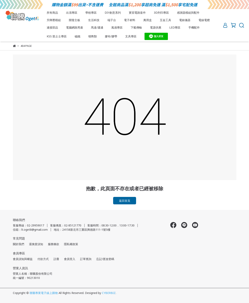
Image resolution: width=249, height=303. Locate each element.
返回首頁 (124, 201)
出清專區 (71, 12)
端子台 (111, 20)
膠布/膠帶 (111, 36)
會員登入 (69, 259)
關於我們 (18, 244)
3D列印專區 (161, 12)
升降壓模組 (54, 20)
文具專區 (130, 36)
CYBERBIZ (109, 293)
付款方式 (43, 259)
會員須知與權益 (23, 259)
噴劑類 (92, 36)
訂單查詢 (85, 259)
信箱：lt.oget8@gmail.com (30, 229)
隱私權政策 (71, 244)
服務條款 (53, 244)
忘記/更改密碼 (105, 259)
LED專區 (174, 27)
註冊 (56, 259)
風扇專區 (117, 27)
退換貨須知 (36, 244)
